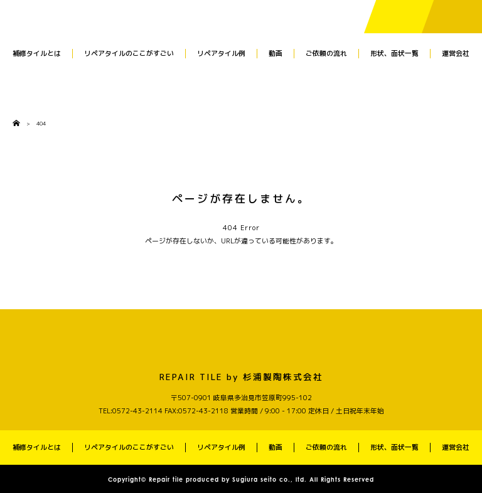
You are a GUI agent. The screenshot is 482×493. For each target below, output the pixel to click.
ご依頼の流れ (326, 53)
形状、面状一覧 (394, 53)
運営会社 (455, 53)
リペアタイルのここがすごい (129, 53)
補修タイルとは (37, 53)
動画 (275, 53)
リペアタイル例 (221, 53)
